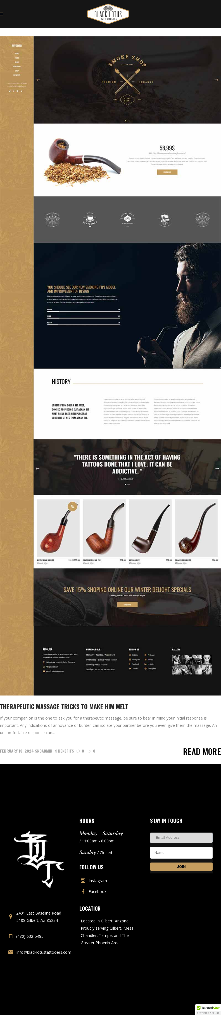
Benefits (66, 751)
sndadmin (43, 751)
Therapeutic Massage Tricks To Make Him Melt (64, 706)
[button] (208, 1009)
